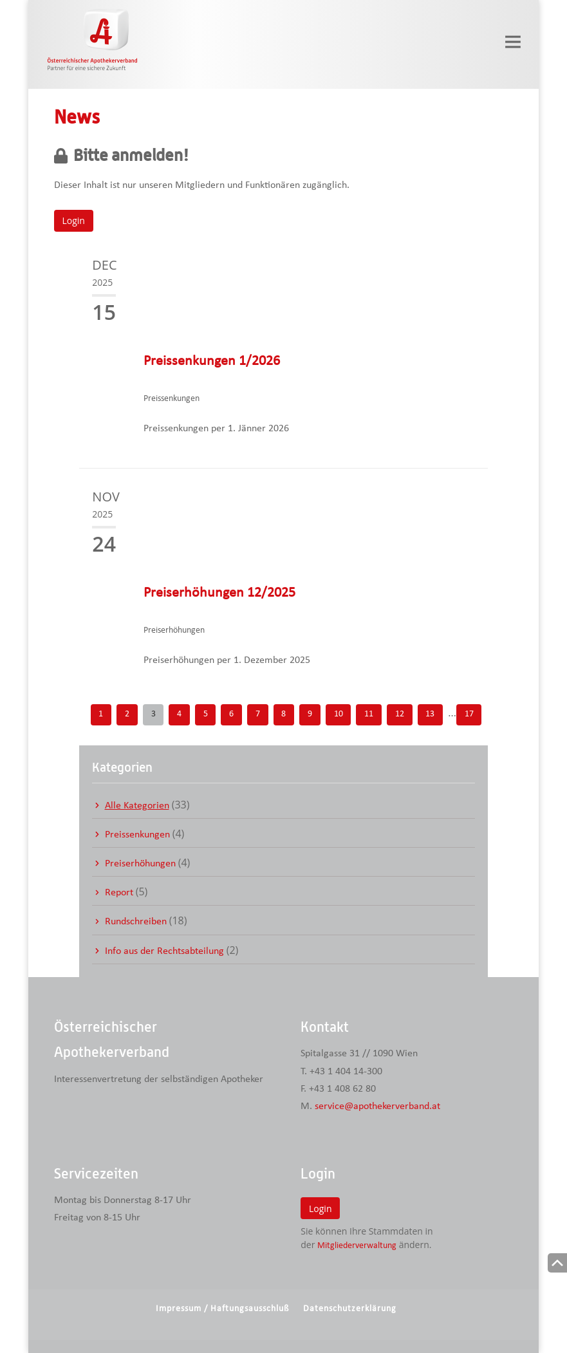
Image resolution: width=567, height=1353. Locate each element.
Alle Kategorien (137, 806)
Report (119, 893)
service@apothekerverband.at (377, 1106)
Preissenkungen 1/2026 (212, 361)
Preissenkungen (137, 835)
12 (399, 714)
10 (338, 714)
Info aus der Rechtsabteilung (164, 951)
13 (429, 714)
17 (469, 714)
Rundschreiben (136, 922)
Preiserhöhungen (140, 864)
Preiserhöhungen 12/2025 (219, 593)
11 (368, 714)
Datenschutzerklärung (349, 1309)
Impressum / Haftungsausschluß (222, 1309)
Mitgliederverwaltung (356, 1246)
